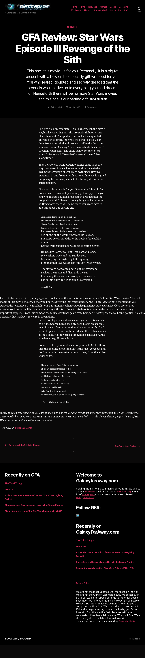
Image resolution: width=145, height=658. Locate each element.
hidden (93, 496)
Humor (87, 11)
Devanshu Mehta (25, 430)
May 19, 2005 (74, 109)
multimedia (91, 493)
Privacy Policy (84, 595)
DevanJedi (57, 109)
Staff (126, 11)
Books (113, 8)
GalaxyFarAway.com (23, 651)
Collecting (123, 8)
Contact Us (115, 11)
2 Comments (92, 109)
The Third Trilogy (15, 485)
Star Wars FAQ (100, 11)
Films (82, 8)
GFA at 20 (10, 491)
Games (103, 8)
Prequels (72, 29)
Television (92, 8)
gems (101, 496)
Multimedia (76, 11)
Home (74, 8)
